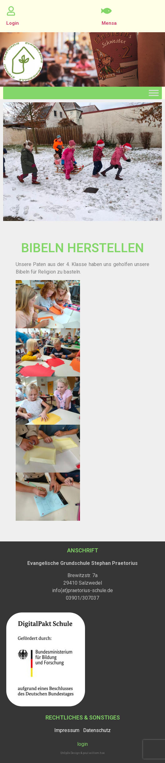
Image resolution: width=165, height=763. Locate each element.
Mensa (109, 23)
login (82, 744)
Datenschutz (97, 730)
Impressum (66, 730)
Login (12, 23)
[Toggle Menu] (154, 93)
